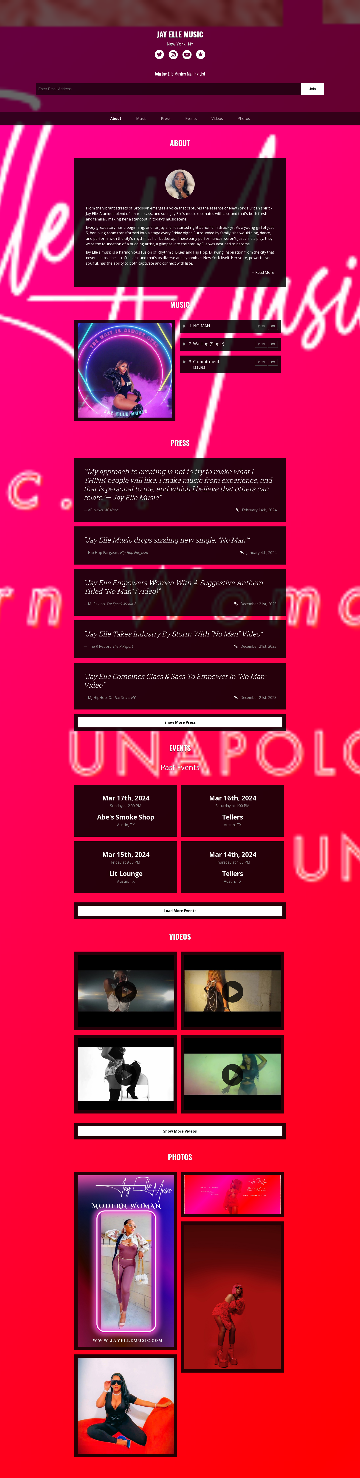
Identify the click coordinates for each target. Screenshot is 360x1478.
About (115, 118)
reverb (200, 54)
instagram (173, 54)
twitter (159, 54)
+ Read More (263, 272)
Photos (244, 118)
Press (166, 118)
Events (191, 118)
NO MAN (201, 325)
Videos (217, 118)
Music (141, 118)
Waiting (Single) (208, 343)
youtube (187, 54)
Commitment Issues (206, 364)
